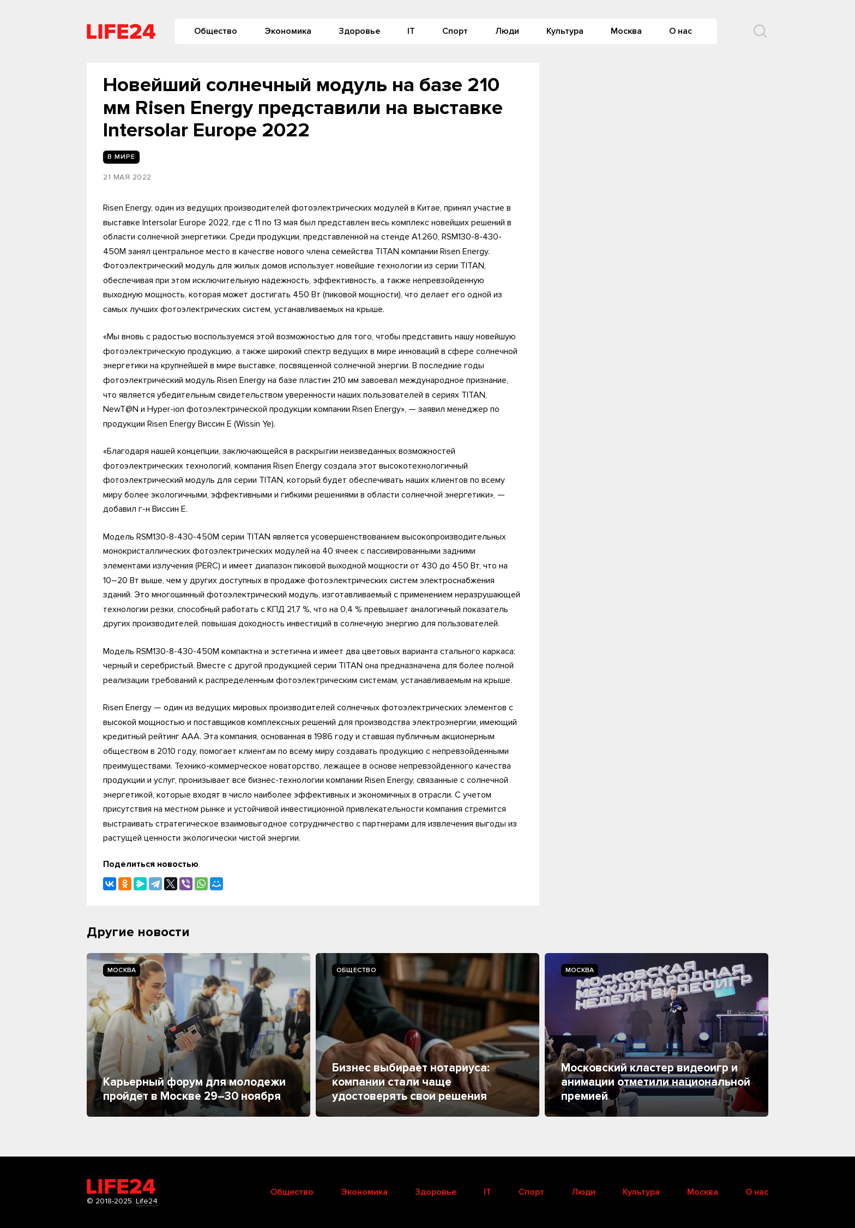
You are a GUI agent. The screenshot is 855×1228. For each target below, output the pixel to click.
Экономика (287, 31)
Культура (564, 31)
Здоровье (359, 31)
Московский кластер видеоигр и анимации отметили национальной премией (655, 1082)
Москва (626, 31)
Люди (507, 31)
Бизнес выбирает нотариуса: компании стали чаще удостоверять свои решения (411, 1082)
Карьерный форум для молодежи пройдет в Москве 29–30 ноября (194, 1089)
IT (411, 31)
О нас (680, 31)
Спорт (455, 31)
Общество (215, 31)
